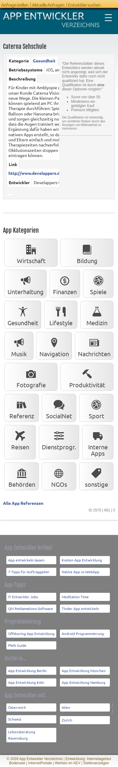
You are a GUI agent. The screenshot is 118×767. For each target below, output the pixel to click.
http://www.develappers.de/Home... (43, 173)
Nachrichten (94, 346)
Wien (66, 707)
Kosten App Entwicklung (82, 560)
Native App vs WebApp (80, 571)
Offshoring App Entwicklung (31, 633)
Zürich (67, 720)
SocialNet (59, 408)
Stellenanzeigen (96, 763)
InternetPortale (40, 763)
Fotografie (31, 377)
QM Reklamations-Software (30, 608)
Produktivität (87, 377)
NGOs (59, 476)
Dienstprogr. (59, 439)
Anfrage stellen (14, 5)
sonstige (96, 476)
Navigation (54, 346)
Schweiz (14, 719)
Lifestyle (61, 315)
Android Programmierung (83, 633)
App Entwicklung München (84, 670)
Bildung (87, 253)
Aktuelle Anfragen (48, 5)
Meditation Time (75, 596)
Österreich (17, 707)
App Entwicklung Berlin (27, 670)
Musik (19, 346)
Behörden (21, 476)
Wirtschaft (31, 253)
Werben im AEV (67, 763)
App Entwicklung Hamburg (83, 682)
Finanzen (65, 284)
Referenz (21, 408)
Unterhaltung (26, 284)
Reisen (20, 439)
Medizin (96, 315)
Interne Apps (98, 442)
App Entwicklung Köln (26, 682)
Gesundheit (44, 60)
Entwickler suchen (84, 5)
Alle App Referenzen (23, 503)
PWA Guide (17, 645)
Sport (96, 408)
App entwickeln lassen (26, 560)
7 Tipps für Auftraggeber (29, 571)
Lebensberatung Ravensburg (21, 734)
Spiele (98, 284)
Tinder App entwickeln (80, 608)
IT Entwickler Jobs (23, 596)
